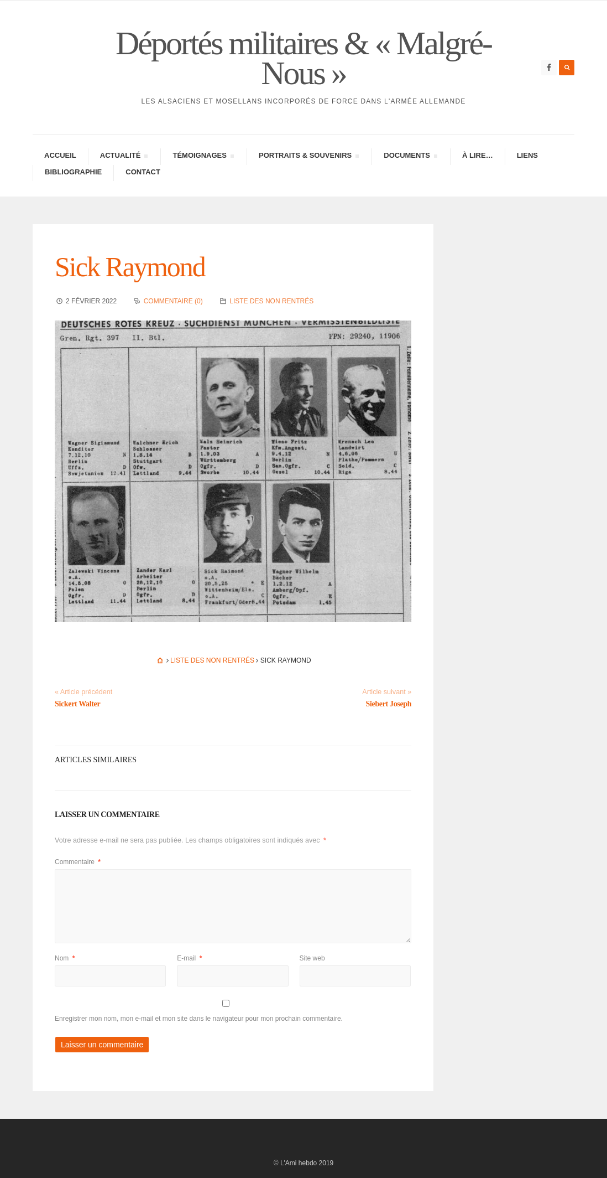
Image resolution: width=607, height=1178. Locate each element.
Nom (65, 958)
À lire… (477, 155)
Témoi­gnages (203, 157)
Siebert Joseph (389, 704)
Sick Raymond (130, 266)
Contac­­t (142, 172)
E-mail (189, 958)
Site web (312, 958)
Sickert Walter (77, 704)
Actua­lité (124, 157)
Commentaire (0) (173, 301)
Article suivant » (386, 692)
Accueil (60, 155)
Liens (527, 155)
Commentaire (78, 862)
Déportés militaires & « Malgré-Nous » (303, 58)
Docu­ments (410, 157)
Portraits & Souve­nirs (308, 157)
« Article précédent (83, 692)
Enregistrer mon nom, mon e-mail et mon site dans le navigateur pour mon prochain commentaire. (199, 1018)
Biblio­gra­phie (73, 172)
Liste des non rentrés (271, 301)
